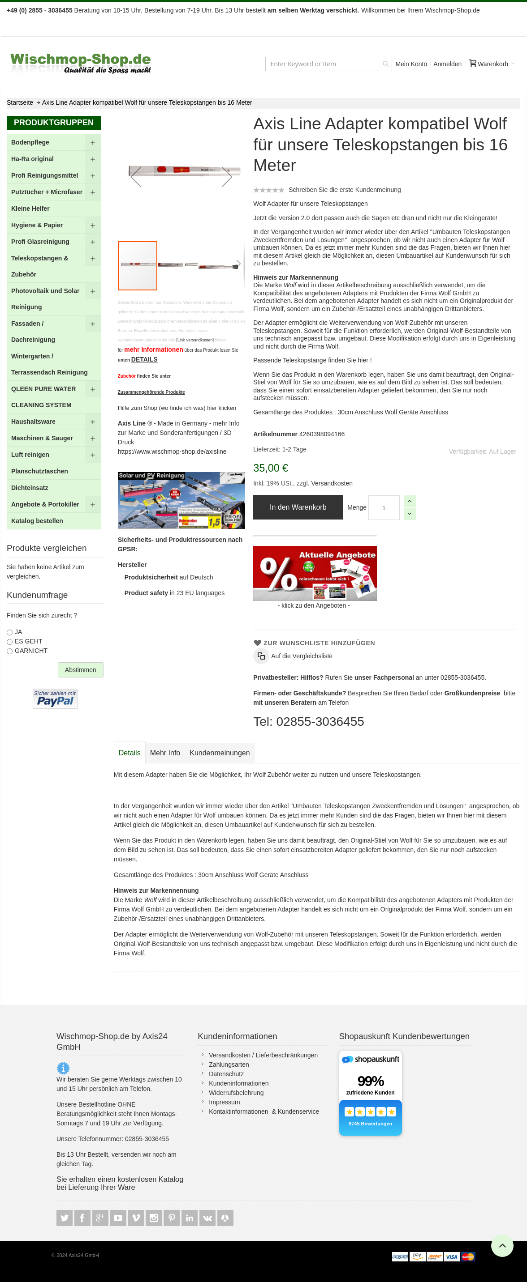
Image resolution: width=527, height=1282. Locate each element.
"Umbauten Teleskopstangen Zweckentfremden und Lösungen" (378, 805)
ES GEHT (28, 641)
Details (130, 753)
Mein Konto (411, 64)
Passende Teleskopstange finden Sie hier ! (312, 360)
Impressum (224, 1102)
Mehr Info (165, 753)
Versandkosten (331, 483)
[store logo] (81, 63)
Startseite (20, 102)
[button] (136, 176)
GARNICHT (31, 650)
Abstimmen (80, 669)
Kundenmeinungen (220, 753)
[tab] (130, 753)
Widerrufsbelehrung (236, 1092)
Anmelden (447, 64)
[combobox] (328, 64)
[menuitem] (54, 142)
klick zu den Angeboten (313, 605)
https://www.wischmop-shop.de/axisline (172, 451)
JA (18, 631)
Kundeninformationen (238, 1083)
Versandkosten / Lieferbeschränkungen (263, 1055)
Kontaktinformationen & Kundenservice (264, 1111)
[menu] (54, 331)
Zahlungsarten (229, 1064)
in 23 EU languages (175, 592)
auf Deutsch (169, 577)
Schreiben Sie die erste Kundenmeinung (345, 189)
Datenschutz (226, 1074)
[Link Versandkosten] (195, 340)
